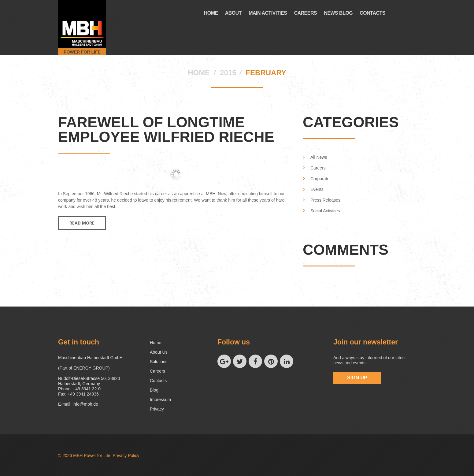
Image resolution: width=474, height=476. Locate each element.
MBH (78, 455)
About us (159, 352)
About (233, 13)
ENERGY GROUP (90, 368)
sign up (357, 377)
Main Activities (268, 13)
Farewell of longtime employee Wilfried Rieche (166, 129)
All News (318, 157)
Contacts (372, 13)
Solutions (159, 361)
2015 (228, 73)
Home (211, 13)
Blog (154, 390)
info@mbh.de (85, 404)
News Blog (338, 13)
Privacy (157, 409)
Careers (305, 13)
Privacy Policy (126, 455)
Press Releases (325, 200)
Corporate (319, 178)
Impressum (160, 399)
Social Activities (325, 210)
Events (317, 189)
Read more (81, 223)
